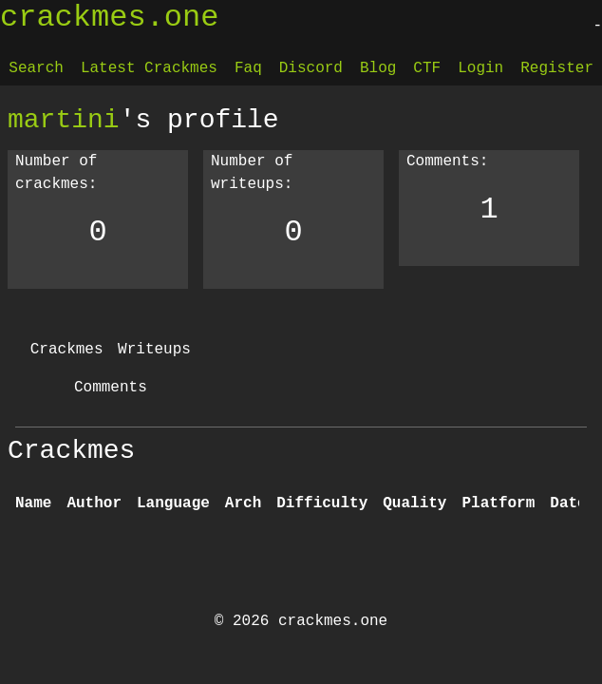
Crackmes (66, 349)
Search (36, 68)
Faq (248, 68)
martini (64, 120)
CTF (427, 68)
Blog (378, 68)
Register (556, 68)
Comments (110, 387)
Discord (311, 68)
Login (480, 68)
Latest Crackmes (149, 68)
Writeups (154, 349)
